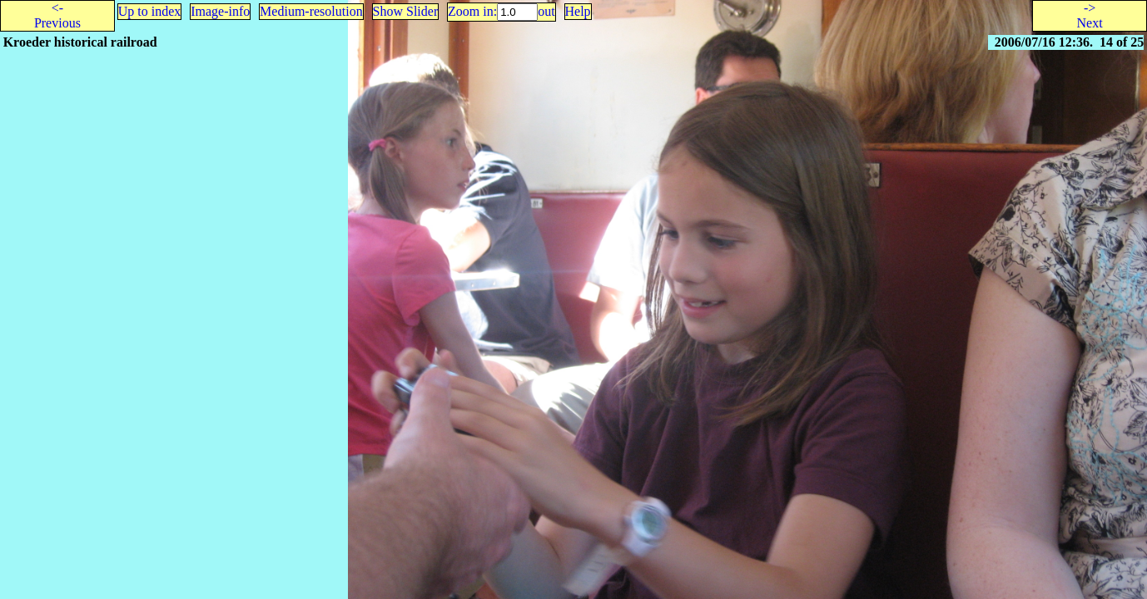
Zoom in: (472, 11)
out (546, 11)
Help (578, 11)
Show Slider (406, 11)
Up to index (149, 11)
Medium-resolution (311, 11)
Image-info (220, 11)
